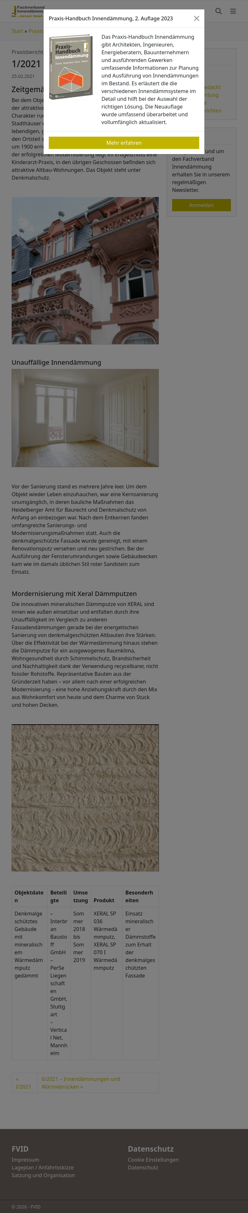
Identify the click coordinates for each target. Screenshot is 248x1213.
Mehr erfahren (123, 142)
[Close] (196, 18)
